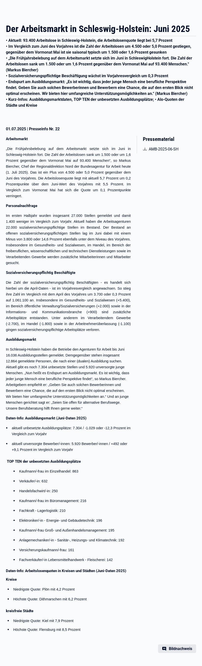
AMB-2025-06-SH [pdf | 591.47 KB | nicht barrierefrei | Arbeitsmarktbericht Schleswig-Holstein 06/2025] (166, 148)
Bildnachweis (180, 648)
